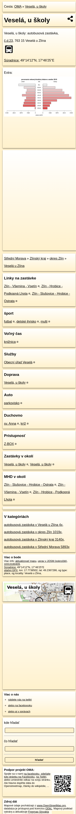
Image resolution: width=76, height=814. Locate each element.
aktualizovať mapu (25, 560)
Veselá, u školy (36, 6)
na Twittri (41, 776)
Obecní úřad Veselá (18, 362)
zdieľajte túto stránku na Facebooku (27, 775)
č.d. (8, 40)
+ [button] (9, 157)
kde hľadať (12, 722)
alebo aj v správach (19, 711)
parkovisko (11, 403)
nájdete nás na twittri (20, 699)
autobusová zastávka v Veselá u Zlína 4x (33, 525)
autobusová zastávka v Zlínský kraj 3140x (34, 539)
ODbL (48, 808)
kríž (23, 423)
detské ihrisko (26, 321)
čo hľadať (11, 741)
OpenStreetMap (32, 244)
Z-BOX (9, 444)
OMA (18, 6)
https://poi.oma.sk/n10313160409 (21, 247)
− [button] (9, 163)
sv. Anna (10, 423)
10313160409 (12, 564)
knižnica (10, 342)
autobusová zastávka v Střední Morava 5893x (37, 547)
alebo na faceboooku (20, 705)
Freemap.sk (53, 244)
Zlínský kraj (38, 258)
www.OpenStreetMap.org (51, 805)
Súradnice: (12, 60)
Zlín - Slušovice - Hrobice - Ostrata (28, 484)
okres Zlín (57, 258)
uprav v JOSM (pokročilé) (52, 560)
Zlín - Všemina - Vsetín (20, 286)
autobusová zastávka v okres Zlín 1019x (33, 532)
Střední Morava (15, 258)
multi (44, 321)
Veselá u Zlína (14, 266)
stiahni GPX (11, 570)
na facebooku (31, 773)
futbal (8, 321)
